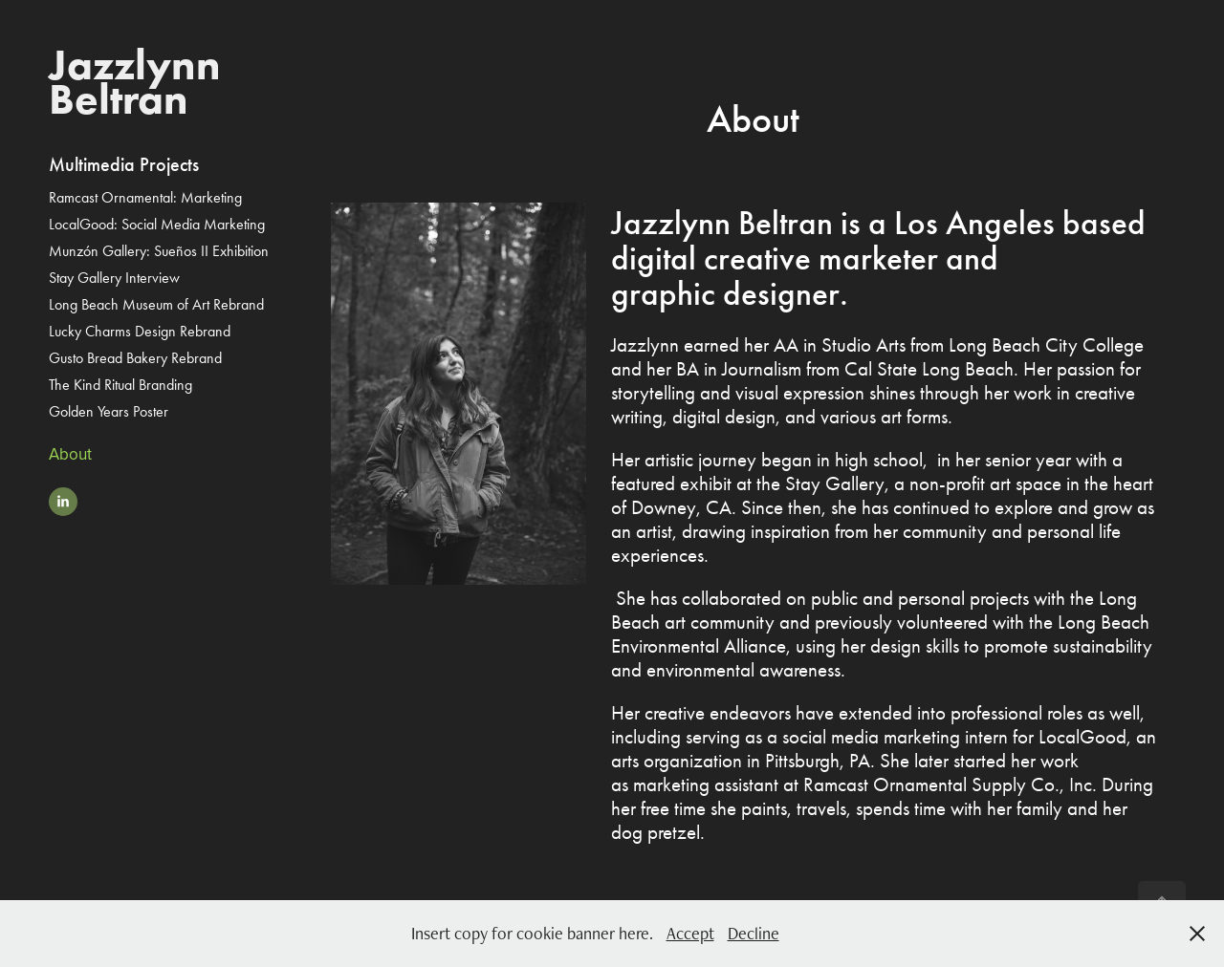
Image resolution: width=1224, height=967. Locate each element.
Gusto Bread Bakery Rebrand (135, 358)
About (70, 453)
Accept (690, 933)
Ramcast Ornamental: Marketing (145, 197)
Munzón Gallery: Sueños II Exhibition (159, 251)
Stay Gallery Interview (114, 278)
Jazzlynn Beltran (139, 81)
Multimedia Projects (124, 164)
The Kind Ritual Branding (120, 385)
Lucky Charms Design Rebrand (139, 331)
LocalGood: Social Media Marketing (157, 224)
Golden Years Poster (108, 411)
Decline (753, 933)
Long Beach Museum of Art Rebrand (156, 304)
